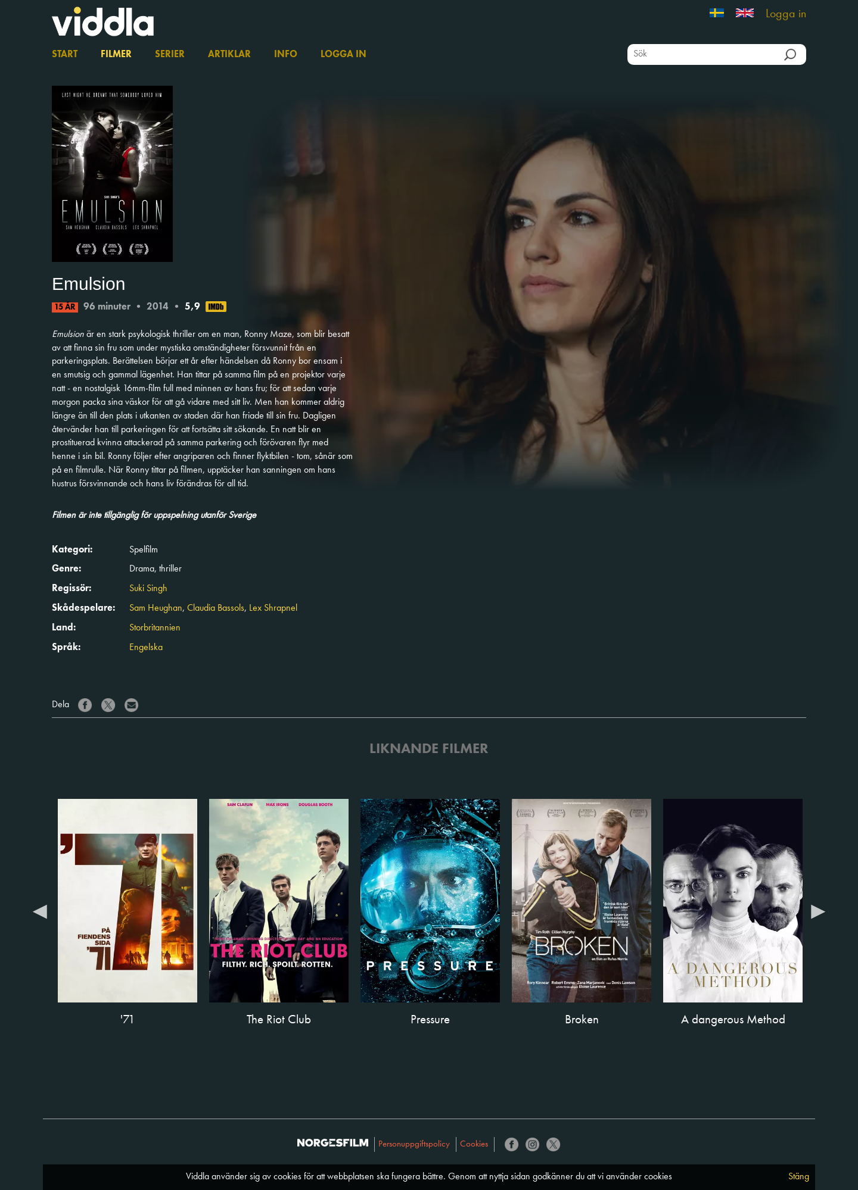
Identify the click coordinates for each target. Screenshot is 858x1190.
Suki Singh (148, 589)
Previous (40, 911)
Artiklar (229, 55)
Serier (170, 55)
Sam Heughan (155, 608)
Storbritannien (155, 628)
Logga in (786, 14)
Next (818, 911)
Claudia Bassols (215, 608)
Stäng (798, 1177)
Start (64, 55)
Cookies (474, 1144)
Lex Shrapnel (273, 608)
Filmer (116, 55)
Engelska (146, 647)
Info (285, 55)
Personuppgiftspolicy (414, 1144)
